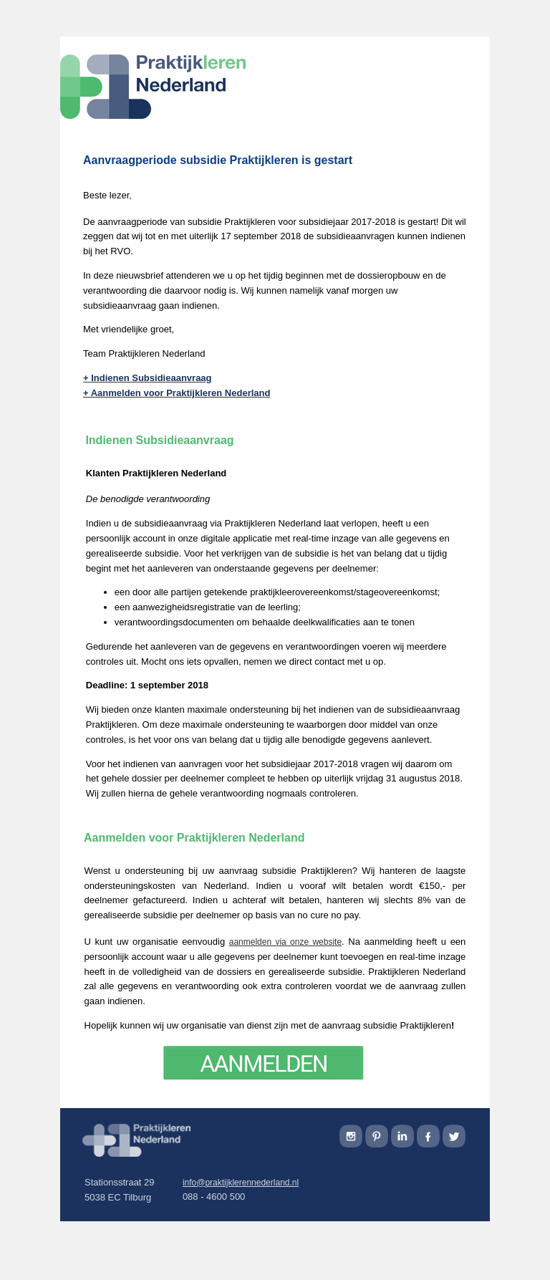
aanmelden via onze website (285, 942)
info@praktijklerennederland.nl (241, 1183)
